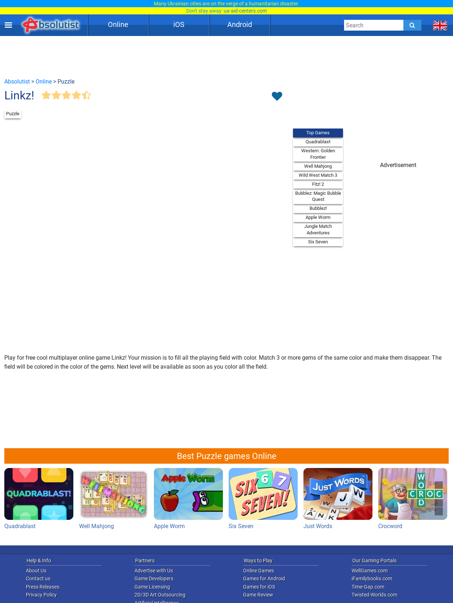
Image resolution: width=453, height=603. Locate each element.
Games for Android (264, 578)
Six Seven (318, 241)
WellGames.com (370, 570)
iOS (178, 24)
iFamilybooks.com (372, 578)
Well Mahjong (318, 166)
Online (118, 24)
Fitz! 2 (318, 184)
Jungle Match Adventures (318, 229)
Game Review (258, 595)
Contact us (38, 578)
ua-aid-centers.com (245, 11)
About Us (36, 570)
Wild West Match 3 (318, 175)
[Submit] (412, 25)
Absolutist (17, 81)
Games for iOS (259, 587)
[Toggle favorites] (276, 96)
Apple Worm (318, 217)
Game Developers (153, 578)
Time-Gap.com (368, 587)
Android (239, 24)
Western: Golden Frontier (318, 154)
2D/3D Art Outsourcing (160, 595)
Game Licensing (152, 587)
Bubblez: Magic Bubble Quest (318, 196)
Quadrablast (318, 141)
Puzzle (12, 113)
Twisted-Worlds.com (374, 595)
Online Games (258, 570)
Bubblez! (318, 208)
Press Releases (42, 587)
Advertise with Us (153, 570)
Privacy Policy (41, 595)
